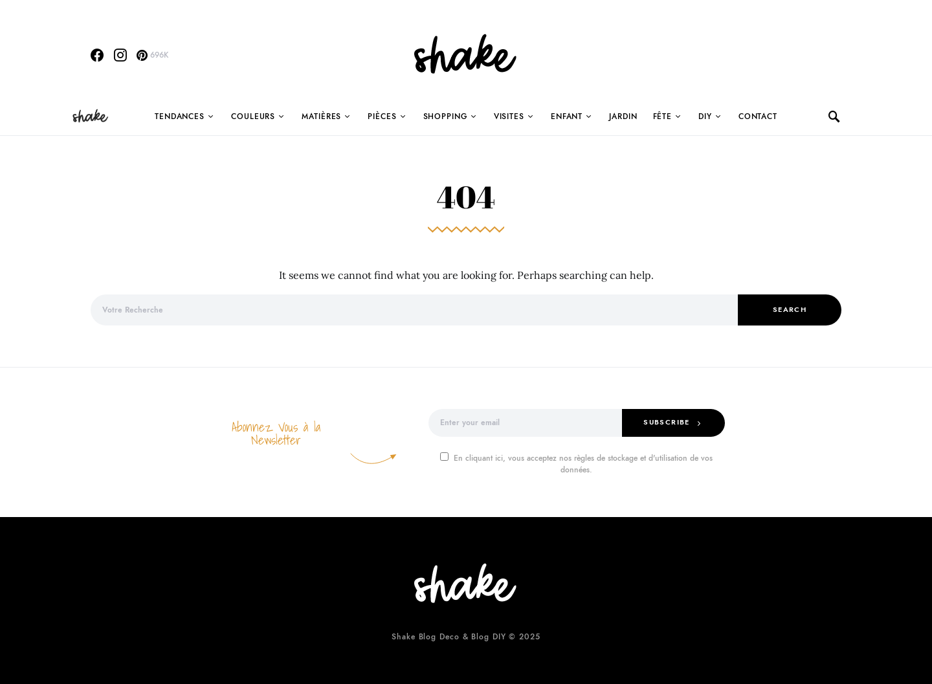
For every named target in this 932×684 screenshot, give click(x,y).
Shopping (445, 116)
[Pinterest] (152, 55)
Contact (757, 116)
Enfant (566, 116)
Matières (321, 116)
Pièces (382, 116)
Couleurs (253, 116)
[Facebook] (97, 55)
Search (789, 309)
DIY (705, 116)
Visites (509, 116)
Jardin (623, 116)
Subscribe (666, 422)
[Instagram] (120, 55)
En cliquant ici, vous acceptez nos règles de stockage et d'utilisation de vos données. (576, 463)
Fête (662, 116)
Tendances (180, 116)
